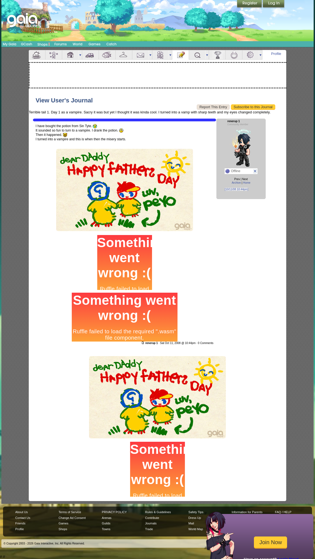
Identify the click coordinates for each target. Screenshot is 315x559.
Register (250, 4)
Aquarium (107, 54)
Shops (44, 44)
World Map (195, 529)
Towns (106, 529)
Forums (60, 44)
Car (90, 54)
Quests (197, 54)
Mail (140, 54)
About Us (21, 512)
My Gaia (9, 44)
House (70, 54)
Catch (112, 44)
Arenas (106, 517)
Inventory (124, 54)
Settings (250, 54)
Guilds (106, 523)
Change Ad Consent (72, 517)
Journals (151, 523)
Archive (236, 182)
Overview (37, 54)
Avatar (53, 54)
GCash (26, 44)
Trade (149, 529)
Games (94, 44)
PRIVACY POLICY (114, 512)
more (80, 54)
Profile (276, 54)
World (77, 44)
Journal (180, 54)
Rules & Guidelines (158, 512)
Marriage (234, 54)
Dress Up (194, 517)
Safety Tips (196, 512)
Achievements (217, 54)
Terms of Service (70, 512)
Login (274, 4)
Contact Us (22, 517)
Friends (160, 54)
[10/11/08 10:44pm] (236, 189)
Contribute (152, 517)
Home (246, 182)
